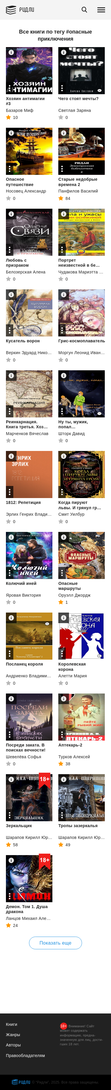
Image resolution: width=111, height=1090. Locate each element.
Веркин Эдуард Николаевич (34, 352)
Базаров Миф (19, 110)
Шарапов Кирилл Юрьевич (33, 837)
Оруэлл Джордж (74, 595)
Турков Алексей (74, 756)
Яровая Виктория (23, 595)
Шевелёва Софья (23, 756)
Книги (11, 1024)
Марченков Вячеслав (27, 433)
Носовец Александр (26, 191)
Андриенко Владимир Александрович (44, 675)
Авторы (13, 1045)
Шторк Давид (71, 433)
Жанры (13, 1034)
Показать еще (55, 942)
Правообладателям (25, 1055)
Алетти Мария (72, 675)
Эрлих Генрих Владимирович (35, 514)
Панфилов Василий (78, 191)
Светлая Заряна (74, 110)
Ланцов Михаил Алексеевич (34, 918)
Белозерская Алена (26, 272)
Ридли (26, 9)
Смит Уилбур (71, 514)
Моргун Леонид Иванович (84, 352)
